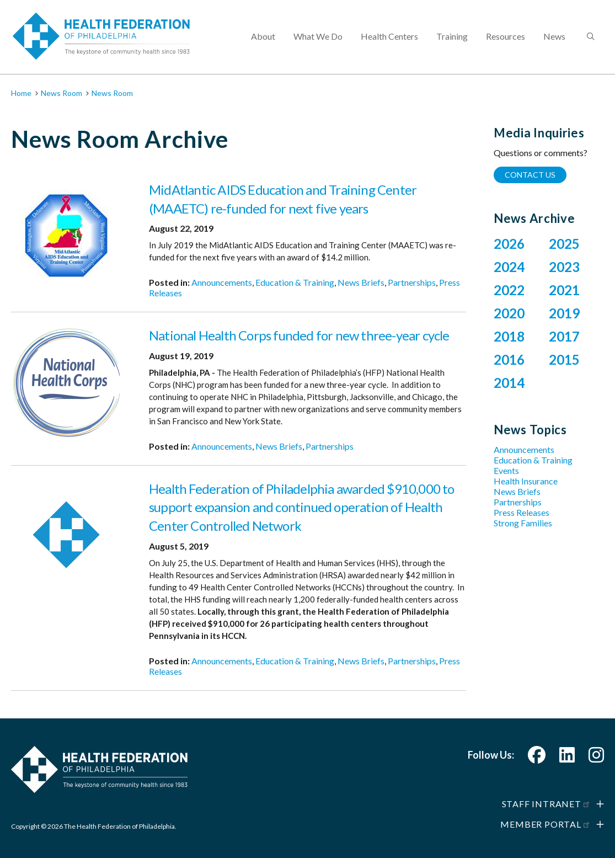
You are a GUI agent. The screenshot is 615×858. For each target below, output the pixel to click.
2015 (564, 359)
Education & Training (294, 282)
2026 (509, 244)
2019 (564, 313)
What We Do (318, 36)
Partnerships (412, 282)
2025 (564, 244)
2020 (509, 313)
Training (452, 36)
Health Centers (389, 36)
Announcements (221, 282)
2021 (564, 290)
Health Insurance (526, 481)
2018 (509, 336)
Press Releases (521, 512)
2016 (509, 359)
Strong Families (523, 523)
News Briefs (361, 282)
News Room (61, 93)
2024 (509, 267)
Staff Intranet (546, 803)
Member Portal (545, 824)
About (263, 36)
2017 (564, 336)
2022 (509, 290)
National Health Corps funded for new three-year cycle (299, 335)
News (554, 36)
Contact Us (530, 174)
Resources (505, 36)
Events (506, 470)
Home (21, 93)
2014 (509, 383)
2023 (564, 267)
